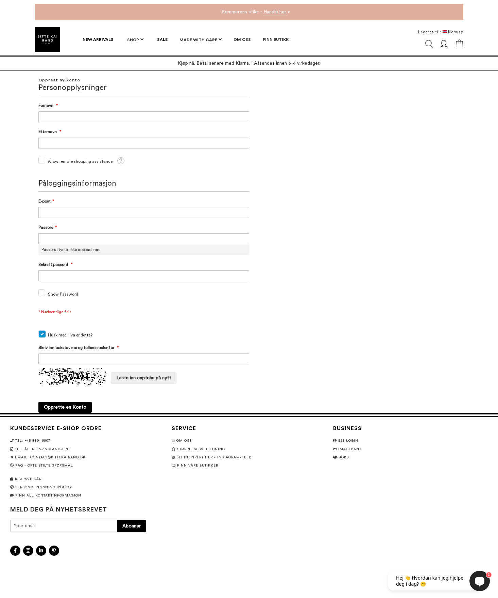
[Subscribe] (131, 526)
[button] (120, 160)
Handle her (275, 12)
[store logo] (47, 39)
